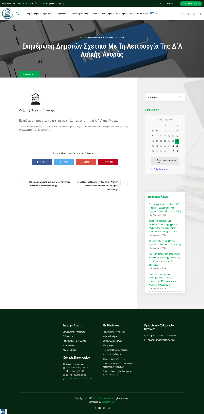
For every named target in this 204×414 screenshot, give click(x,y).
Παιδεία (95, 13)
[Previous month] (152, 119)
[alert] (165, 161)
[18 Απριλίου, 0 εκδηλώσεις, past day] (173, 141)
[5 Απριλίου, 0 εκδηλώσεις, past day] (177, 131)
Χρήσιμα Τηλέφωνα (111, 336)
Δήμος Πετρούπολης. (102, 398)
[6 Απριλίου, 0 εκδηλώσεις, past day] (153, 136)
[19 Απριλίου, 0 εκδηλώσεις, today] (177, 141)
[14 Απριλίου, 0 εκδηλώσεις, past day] (157, 141)
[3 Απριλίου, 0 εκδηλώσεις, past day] (169, 131)
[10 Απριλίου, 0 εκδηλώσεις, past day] (169, 136)
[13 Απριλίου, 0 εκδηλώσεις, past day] (153, 141)
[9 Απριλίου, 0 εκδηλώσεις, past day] (165, 136)
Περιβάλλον (62, 13)
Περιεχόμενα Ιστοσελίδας (114, 332)
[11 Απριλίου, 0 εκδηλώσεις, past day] (173, 136)
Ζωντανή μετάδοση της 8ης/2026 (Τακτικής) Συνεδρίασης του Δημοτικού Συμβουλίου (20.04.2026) (165, 208)
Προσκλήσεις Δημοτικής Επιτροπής (159, 340)
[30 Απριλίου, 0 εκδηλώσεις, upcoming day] (165, 151)
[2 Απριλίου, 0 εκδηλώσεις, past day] (165, 131)
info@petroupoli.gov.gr (53, 3)
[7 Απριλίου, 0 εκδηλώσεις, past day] (157, 136)
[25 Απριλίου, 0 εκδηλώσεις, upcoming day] (173, 146)
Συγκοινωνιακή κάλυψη (112, 341)
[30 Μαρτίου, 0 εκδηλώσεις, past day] (153, 131)
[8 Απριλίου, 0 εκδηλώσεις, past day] (161, 136)
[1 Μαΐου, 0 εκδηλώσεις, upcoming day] (169, 151)
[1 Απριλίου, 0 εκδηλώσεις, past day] (161, 131)
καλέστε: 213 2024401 (163, 3)
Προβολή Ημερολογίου (160, 169)
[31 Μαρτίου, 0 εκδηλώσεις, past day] (157, 131)
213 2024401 (72, 378)
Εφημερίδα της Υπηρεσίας (74, 332)
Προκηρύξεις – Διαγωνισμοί (75, 341)
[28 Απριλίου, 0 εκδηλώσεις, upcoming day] (157, 151)
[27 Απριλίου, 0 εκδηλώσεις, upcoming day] (153, 151)
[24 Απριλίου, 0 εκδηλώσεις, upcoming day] (169, 146)
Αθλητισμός (121, 13)
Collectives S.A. (108, 401)
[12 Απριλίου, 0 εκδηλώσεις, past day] (177, 136)
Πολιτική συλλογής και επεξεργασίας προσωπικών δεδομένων (119, 365)
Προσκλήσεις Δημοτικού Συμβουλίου (160, 335)
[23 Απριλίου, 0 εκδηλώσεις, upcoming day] (165, 146)
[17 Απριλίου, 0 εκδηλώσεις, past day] (169, 141)
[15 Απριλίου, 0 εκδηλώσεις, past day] (161, 141)
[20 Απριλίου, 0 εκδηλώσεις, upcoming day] (153, 146)
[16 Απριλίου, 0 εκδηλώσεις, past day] (165, 141)
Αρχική (29, 13)
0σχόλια (119, 37)
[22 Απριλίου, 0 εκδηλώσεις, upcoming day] (161, 146)
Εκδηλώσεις (68, 336)
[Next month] (177, 119)
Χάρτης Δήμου (108, 345)
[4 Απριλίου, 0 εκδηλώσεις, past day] (173, 131)
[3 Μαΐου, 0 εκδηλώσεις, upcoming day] (177, 151)
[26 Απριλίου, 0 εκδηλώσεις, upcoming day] (177, 146)
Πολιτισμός (107, 13)
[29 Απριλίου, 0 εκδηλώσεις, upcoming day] (161, 151)
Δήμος (36, 13)
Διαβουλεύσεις (69, 345)
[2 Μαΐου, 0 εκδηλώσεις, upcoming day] (173, 151)
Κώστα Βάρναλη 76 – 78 (77, 367)
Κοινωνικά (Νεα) (106, 37)
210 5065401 (87, 378)
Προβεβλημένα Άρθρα (91, 37)
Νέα (131, 13)
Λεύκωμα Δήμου (69, 350)
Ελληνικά (152, 13)
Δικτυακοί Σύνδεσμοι (112, 354)
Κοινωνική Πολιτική (79, 13)
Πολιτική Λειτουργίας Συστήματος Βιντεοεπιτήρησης (117, 373)
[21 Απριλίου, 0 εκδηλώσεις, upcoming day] (157, 146)
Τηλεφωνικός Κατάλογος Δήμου (116, 350)
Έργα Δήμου (48, 13)
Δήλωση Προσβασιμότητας (114, 359)
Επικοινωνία (142, 13)
